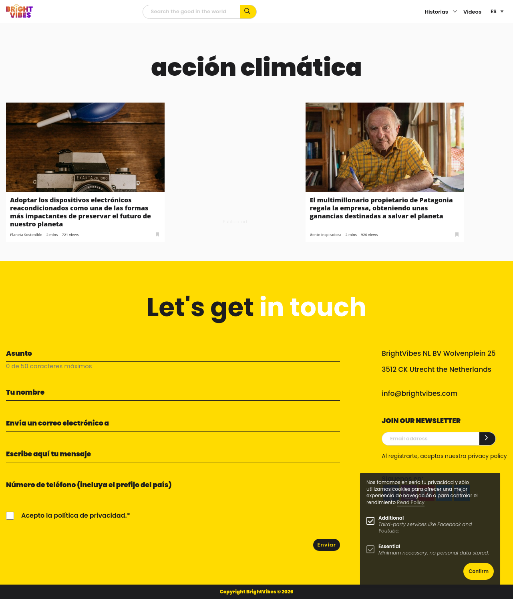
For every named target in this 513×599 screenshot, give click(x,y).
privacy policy (487, 456)
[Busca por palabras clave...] (248, 12)
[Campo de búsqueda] (191, 12)
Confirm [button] (479, 571)
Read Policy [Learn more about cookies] (410, 502)
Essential (389, 546)
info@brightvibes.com (419, 393)
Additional (391, 517)
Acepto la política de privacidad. (74, 515)
